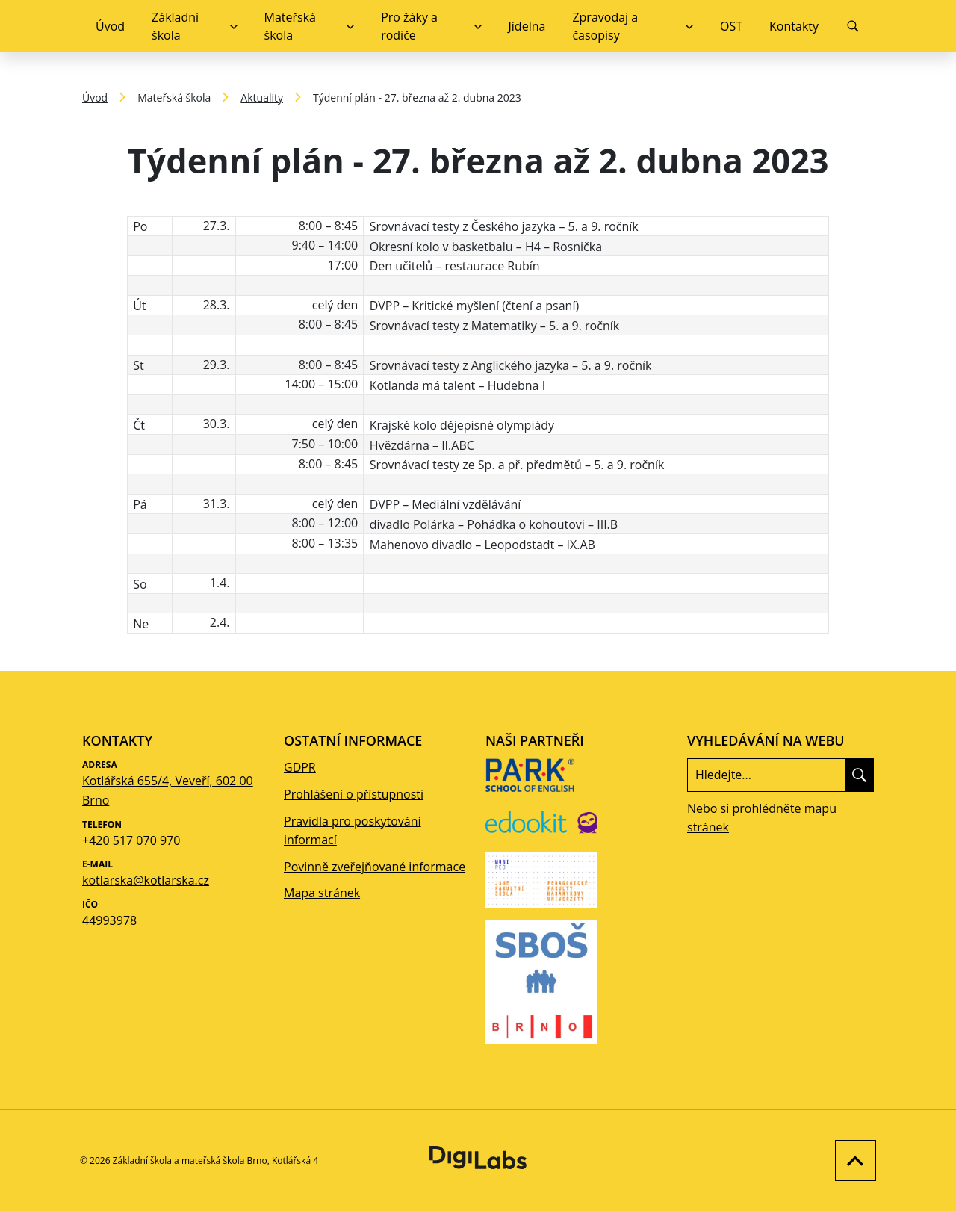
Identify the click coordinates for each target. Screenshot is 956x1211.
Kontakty (794, 26)
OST (731, 26)
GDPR (300, 767)
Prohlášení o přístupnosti (353, 794)
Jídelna (527, 26)
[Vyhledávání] (852, 26)
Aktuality (261, 97)
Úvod (110, 26)
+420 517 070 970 (131, 840)
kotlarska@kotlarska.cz (145, 880)
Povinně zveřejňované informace (374, 866)
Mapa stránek (322, 893)
